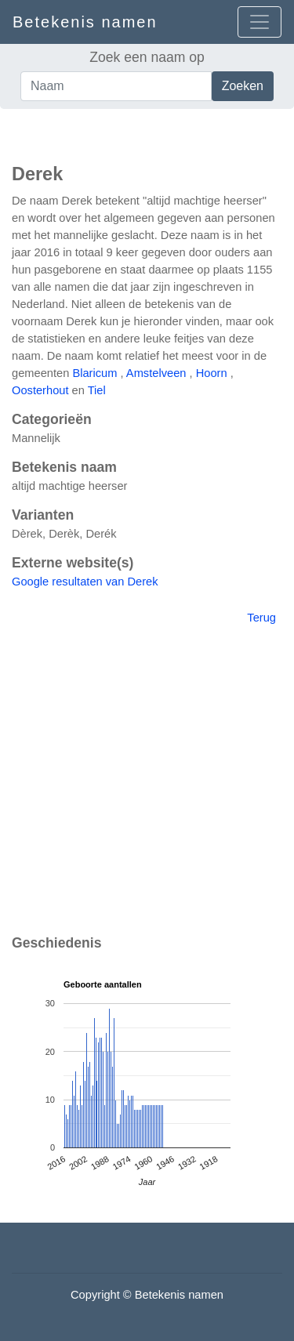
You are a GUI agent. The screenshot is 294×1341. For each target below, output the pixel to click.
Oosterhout (40, 390)
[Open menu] (259, 22)
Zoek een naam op (147, 57)
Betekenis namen (85, 22)
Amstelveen (156, 373)
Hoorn (211, 373)
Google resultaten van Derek (85, 581)
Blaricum (94, 373)
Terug (261, 617)
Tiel (97, 390)
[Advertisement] (147, 132)
